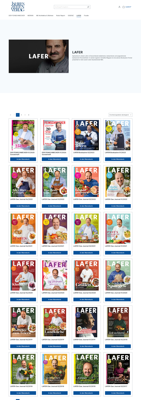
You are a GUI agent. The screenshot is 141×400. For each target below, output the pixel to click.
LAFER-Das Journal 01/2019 (84, 340)
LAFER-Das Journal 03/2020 (53, 293)
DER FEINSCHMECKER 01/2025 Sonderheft (22, 153)
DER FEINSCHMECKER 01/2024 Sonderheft (54, 153)
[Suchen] (88, 7)
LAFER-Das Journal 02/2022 (84, 199)
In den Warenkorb (23, 159)
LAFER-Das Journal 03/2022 (53, 199)
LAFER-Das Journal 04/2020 (21, 293)
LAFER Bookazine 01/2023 (115, 152)
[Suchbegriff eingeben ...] (70, 7)
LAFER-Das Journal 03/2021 (53, 246)
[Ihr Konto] (119, 7)
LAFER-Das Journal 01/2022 (116, 199)
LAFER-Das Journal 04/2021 (21, 246)
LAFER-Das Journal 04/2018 (116, 340)
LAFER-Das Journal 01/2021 (116, 246)
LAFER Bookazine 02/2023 (83, 152)
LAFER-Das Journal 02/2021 (84, 246)
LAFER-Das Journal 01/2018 (84, 386)
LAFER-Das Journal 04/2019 (21, 340)
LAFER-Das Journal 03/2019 (53, 340)
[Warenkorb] (127, 7)
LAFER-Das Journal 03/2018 (21, 386)
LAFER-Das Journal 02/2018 (53, 386)
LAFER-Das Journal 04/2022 (21, 199)
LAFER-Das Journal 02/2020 (84, 293)
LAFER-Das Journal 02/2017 (116, 386)
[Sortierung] (120, 115)
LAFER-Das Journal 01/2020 (116, 293)
